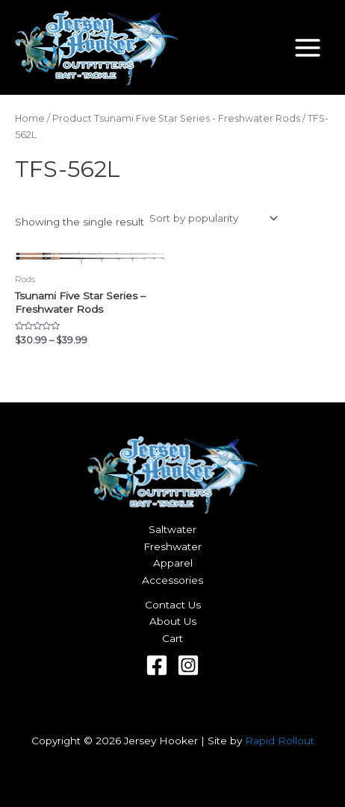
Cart (172, 638)
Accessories (172, 580)
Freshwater (172, 546)
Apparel (173, 563)
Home (30, 118)
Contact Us (173, 605)
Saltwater (172, 529)
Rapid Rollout (279, 741)
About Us (172, 621)
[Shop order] (212, 219)
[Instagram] (188, 665)
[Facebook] (157, 665)
